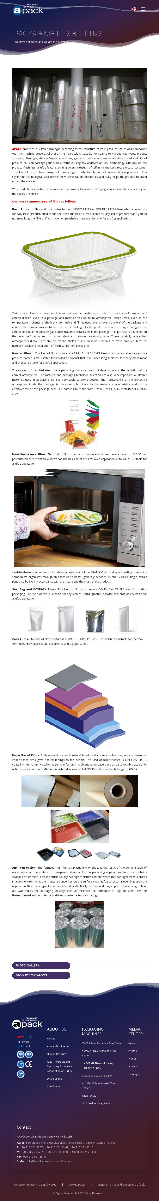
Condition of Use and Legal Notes (35, 1184)
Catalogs (133, 1074)
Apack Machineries (58, 1046)
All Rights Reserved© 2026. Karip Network (77, 1193)
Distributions (54, 1078)
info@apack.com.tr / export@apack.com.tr (53, 1161)
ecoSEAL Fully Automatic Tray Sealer (99, 1086)
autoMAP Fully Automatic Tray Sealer (99, 1053)
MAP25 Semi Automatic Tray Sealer (102, 1043)
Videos (132, 1058)
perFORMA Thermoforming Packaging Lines (97, 1065)
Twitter (24, 1041)
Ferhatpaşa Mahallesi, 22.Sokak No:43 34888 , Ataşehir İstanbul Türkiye (70, 1142)
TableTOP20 (89, 1095)
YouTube (25, 1037)
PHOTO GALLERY (27, 965)
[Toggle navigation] (143, 9)
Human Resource (57, 1054)
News (131, 1043)
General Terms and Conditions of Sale (121, 1184)
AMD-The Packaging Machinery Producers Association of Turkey (59, 1066)
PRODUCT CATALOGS (31, 975)
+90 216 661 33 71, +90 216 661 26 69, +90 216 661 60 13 (56, 1147)
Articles (132, 1066)
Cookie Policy (77, 1184)
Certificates (53, 1086)
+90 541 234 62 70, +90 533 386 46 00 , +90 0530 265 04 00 (59, 1152)
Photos (132, 1051)
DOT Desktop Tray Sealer (97, 1103)
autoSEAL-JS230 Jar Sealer (97, 1075)
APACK (51, 1038)
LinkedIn (24, 1046)
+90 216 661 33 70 (34, 1156)
